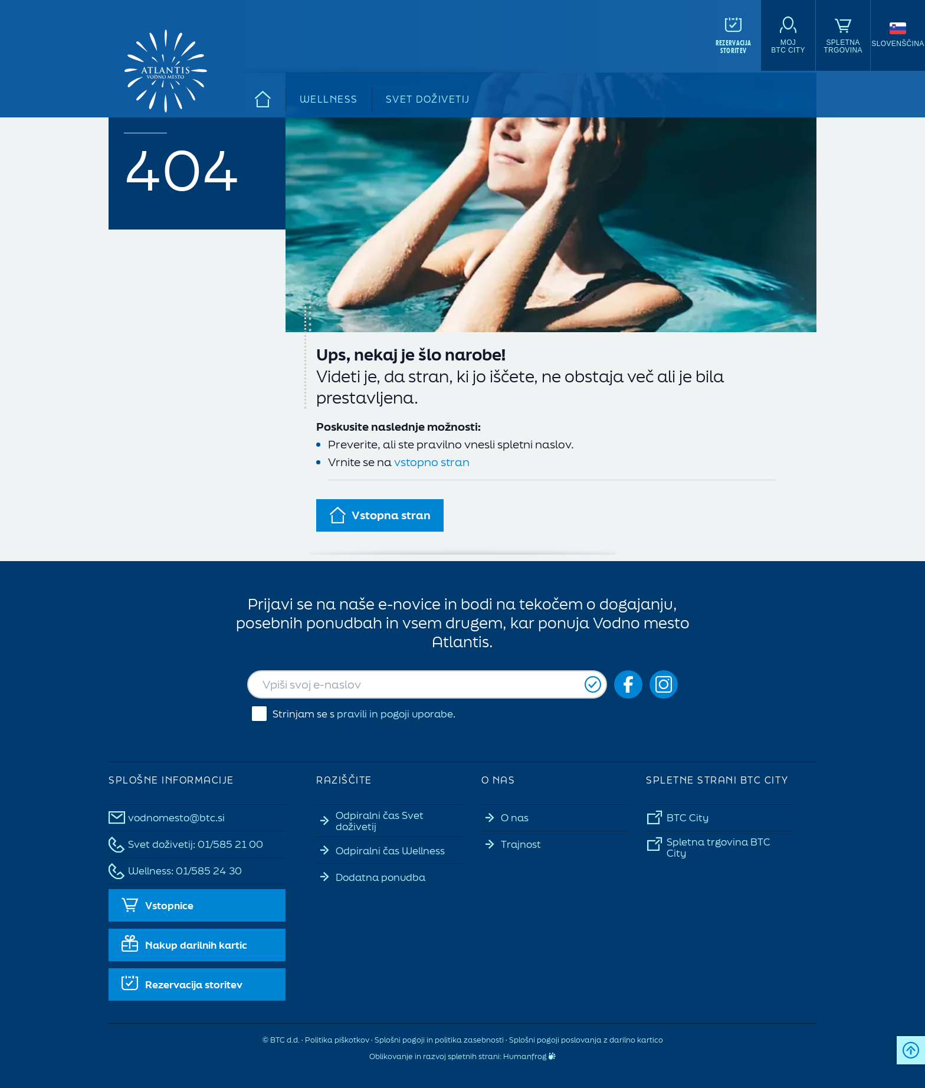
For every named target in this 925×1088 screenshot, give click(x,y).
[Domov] (263, 99)
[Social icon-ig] (664, 684)
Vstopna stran (380, 515)
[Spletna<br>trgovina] (843, 35)
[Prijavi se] (593, 684)
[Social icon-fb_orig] (628, 684)
